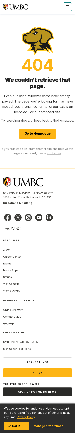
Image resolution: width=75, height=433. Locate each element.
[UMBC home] (15, 6)
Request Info (37, 362)
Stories (7, 277)
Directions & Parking (17, 202)
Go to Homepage (38, 133)
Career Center (12, 256)
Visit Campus (11, 283)
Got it (14, 426)
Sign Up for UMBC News (37, 391)
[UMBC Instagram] (28, 217)
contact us (54, 153)
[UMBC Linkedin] (49, 217)
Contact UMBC (12, 316)
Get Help (8, 323)
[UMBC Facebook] (7, 217)
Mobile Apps (10, 270)
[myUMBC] (12, 228)
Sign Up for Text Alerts (17, 348)
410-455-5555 (29, 342)
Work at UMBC (12, 290)
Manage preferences (48, 426)
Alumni (7, 249)
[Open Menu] (67, 6)
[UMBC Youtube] (38, 217)
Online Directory (13, 309)
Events (7, 263)
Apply (37, 372)
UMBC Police (11, 342)
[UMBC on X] (18, 217)
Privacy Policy (26, 417)
